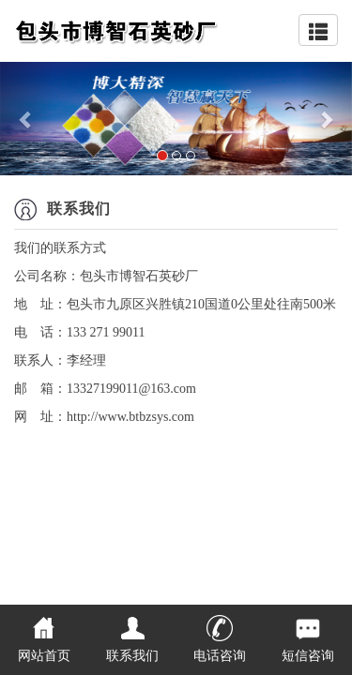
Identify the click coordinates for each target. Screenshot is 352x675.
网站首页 (44, 656)
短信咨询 (308, 656)
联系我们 (132, 656)
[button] (26, 118)
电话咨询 (219, 656)
